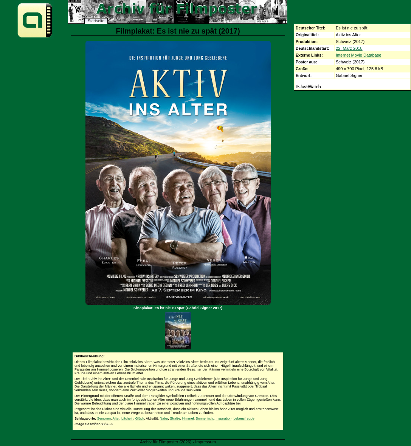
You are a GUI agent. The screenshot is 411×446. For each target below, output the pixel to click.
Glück (139, 418)
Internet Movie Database (358, 55)
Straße (175, 418)
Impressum (205, 442)
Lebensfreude (243, 418)
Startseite (96, 21)
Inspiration (223, 418)
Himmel (188, 418)
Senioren (104, 418)
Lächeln (127, 418)
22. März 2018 (349, 48)
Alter (116, 418)
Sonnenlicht (205, 418)
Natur (164, 418)
